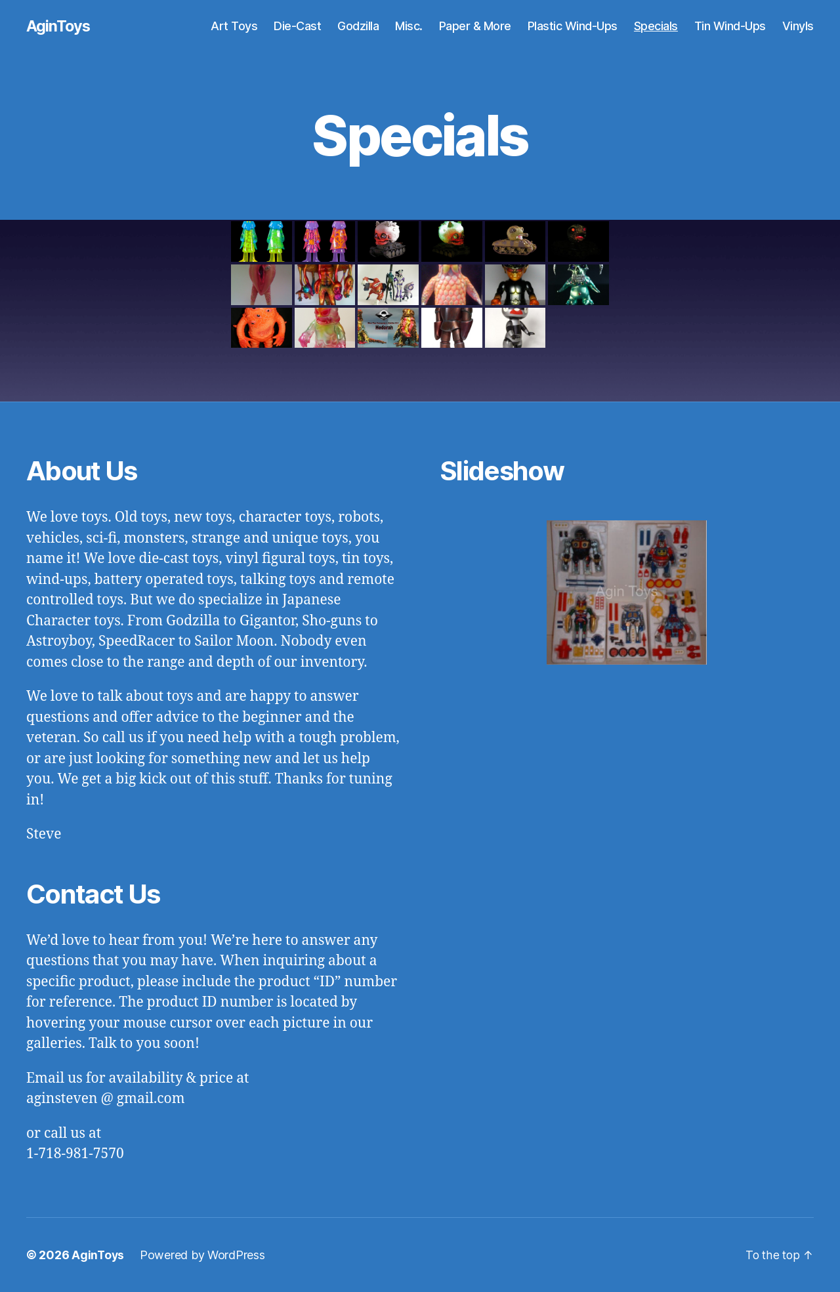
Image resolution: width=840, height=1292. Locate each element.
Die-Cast (297, 26)
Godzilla (358, 26)
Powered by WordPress (203, 1255)
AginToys (58, 26)
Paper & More (475, 26)
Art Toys (234, 26)
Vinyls (798, 26)
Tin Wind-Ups (730, 26)
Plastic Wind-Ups (573, 26)
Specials (656, 26)
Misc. (409, 26)
